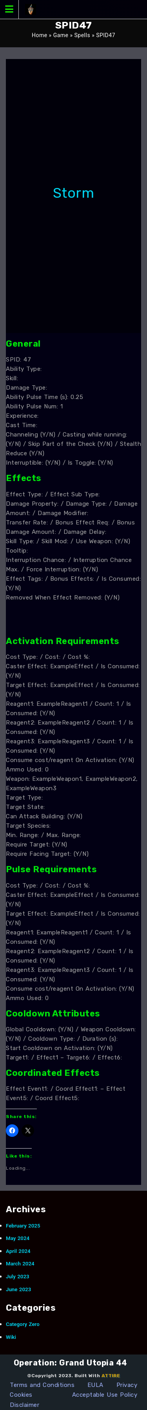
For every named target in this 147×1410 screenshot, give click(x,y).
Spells (82, 35)
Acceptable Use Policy (105, 1394)
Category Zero (23, 1324)
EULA (95, 1385)
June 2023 (18, 1289)
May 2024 (17, 1238)
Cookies (21, 1394)
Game (61, 35)
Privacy (127, 1385)
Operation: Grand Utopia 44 (70, 1362)
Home (39, 35)
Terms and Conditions (42, 1385)
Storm (73, 192)
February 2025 (23, 1226)
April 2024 (18, 1251)
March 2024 (20, 1264)
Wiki (11, 1337)
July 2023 (17, 1276)
